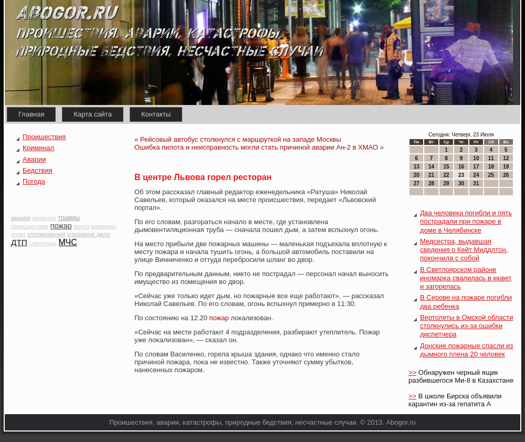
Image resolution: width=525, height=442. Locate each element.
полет (18, 234)
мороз (81, 226)
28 (431, 183)
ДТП (19, 242)
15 (446, 167)
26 (506, 175)
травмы (69, 218)
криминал (104, 226)
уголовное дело (88, 234)
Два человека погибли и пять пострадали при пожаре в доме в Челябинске (466, 221)
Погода (34, 181)
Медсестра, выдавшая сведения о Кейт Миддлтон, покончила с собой (464, 249)
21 (431, 175)
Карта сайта (92, 114)
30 (461, 183)
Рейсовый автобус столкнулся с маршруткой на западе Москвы (240, 139)
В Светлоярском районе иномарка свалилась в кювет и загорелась (465, 278)
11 (491, 158)
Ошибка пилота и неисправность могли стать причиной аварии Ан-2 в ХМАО (256, 147)
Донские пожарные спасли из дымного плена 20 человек (466, 350)
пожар (61, 226)
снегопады (43, 243)
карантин (44, 218)
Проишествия (44, 137)
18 (491, 167)
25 (491, 175)
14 (431, 167)
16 (461, 167)
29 (446, 183)
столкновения (46, 234)
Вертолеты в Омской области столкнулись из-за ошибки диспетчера (466, 326)
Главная (31, 114)
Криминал (38, 148)
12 (506, 158)
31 (476, 183)
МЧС (67, 242)
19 (506, 167)
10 (476, 158)
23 (461, 175)
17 (476, 167)
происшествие (29, 226)
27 (416, 183)
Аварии (34, 159)
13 (416, 167)
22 (446, 175)
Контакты (156, 114)
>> (412, 372)
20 (416, 175)
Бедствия (37, 170)
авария (20, 218)
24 (476, 175)
